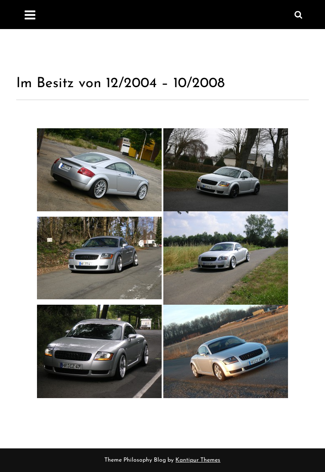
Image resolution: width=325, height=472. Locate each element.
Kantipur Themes (197, 460)
